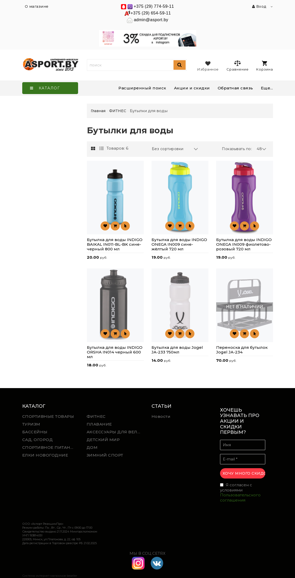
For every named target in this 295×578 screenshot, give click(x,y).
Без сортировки (175, 149)
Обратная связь (235, 88)
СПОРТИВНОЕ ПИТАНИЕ (49, 447)
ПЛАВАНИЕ (99, 424)
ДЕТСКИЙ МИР (103, 439)
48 (262, 149)
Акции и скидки (192, 88)
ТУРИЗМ (31, 424)
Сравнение (237, 65)
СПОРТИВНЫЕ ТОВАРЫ (48, 416)
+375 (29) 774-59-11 (154, 6)
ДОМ (92, 447)
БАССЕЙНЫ (35, 431)
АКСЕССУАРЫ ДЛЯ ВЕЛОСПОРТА (115, 431)
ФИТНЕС (96, 416)
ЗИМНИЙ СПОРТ (105, 455)
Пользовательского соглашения (240, 497)
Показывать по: (237, 149)
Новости (161, 416)
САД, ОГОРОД (37, 439)
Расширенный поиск (142, 88)
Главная (98, 111)
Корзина (264, 66)
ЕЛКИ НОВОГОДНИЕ (45, 455)
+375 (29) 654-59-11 (151, 13)
